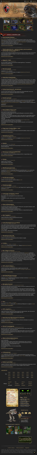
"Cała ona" (8, 303)
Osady (28, 170)
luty (15, 381)
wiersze (5, 138)
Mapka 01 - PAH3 (7, 60)
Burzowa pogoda (7, 68)
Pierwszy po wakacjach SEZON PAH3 (11, 152)
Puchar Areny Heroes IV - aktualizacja (12, 89)
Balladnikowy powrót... (8, 135)
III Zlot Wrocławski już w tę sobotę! (11, 222)
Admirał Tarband (13, 318)
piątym (2, 41)
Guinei (17, 245)
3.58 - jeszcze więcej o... (8, 266)
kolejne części (3, 245)
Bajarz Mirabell (4, 39)
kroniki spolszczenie (11, 401)
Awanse (5, 143)
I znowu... (5, 243)
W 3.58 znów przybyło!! (8, 177)
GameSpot (27, 252)
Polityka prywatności (20, 447)
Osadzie (7, 188)
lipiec (23, 383)
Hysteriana (8, 170)
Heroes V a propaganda (8, 326)
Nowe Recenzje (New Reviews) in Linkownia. (14, 317)
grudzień (30, 385)
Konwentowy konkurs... (24, 403)
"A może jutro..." (4, 103)
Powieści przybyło (7, 185)
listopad (23, 385)
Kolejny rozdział (4, 187)
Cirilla (2, 354)
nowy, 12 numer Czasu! (25, 119)
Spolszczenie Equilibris (11, 397)
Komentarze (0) (4, 45)
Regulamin (27, 447)
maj (9, 383)
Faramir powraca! (7, 98)
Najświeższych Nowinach (25, 72)
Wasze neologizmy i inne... (25, 405)
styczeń (9, 381)
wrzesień (10, 385)
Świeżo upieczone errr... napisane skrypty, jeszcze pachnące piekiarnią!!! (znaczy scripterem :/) (17, 50)
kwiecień (30, 381)
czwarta (23, 101)
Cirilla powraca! (6, 352)
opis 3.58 (20, 179)
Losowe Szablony (10, 395)
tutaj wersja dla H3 (29, 84)
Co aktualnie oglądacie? (25, 401)
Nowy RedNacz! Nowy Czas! (9, 109)
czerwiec (17, 383)
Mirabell (14, 69)
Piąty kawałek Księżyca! (8, 37)
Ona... (4, 301)
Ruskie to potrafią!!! (7, 362)
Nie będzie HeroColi (7, 284)
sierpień (30, 383)
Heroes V (10, 285)
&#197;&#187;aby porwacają (10, 275)
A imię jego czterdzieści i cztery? (11, 193)
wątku (2, 229)
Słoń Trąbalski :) (7, 215)
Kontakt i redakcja (11, 447)
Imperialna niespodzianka (9, 77)
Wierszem (3, 72)
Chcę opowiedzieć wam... (12, 399)
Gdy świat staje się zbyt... (25, 399)
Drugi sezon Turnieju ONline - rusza (11, 128)
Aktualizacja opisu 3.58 (8, 235)
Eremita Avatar (13, 51)
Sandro (14, 223)
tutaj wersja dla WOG (21, 84)
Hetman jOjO (13, 90)
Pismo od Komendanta (8, 204)
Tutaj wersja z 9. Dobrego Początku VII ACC (22, 269)
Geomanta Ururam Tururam (15, 251)
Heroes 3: (22, 420)
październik (17, 385)
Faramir (2, 100)
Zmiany (4, 159)
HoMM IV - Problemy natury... (11, 393)
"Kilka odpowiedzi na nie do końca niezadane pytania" (17, 102)
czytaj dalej (10, 45)
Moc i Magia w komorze (8, 250)
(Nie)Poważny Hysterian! (9, 168)
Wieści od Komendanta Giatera (10, 338)
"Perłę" (23, 355)
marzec (23, 381)
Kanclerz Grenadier (14, 78)
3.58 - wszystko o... (7, 309)
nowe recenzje (7, 321)
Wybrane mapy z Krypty (13, 424)
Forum (12, 390)
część (6, 277)
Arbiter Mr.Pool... (13, 61)
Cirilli (16, 303)
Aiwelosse (15, 38)
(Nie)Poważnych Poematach (12, 171)
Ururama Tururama (14, 187)
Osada (10, 38)
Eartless (7, 71)
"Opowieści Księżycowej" (21, 41)
